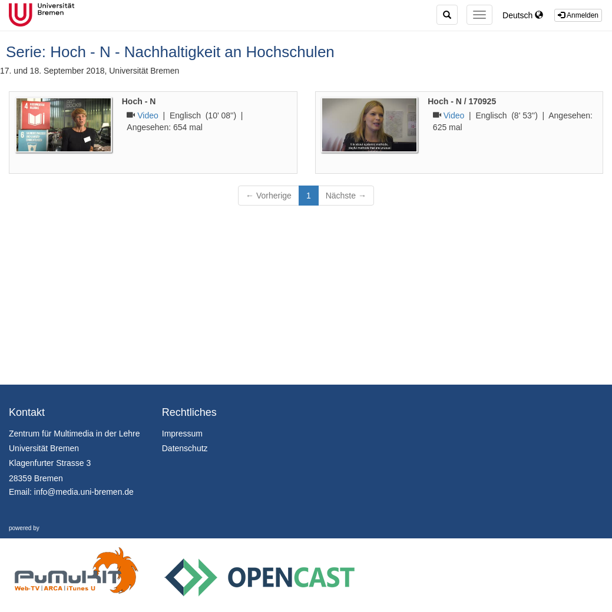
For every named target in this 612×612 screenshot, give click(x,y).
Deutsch (522, 15)
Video (147, 115)
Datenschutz (185, 448)
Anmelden (578, 15)
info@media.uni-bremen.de (84, 492)
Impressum (182, 433)
